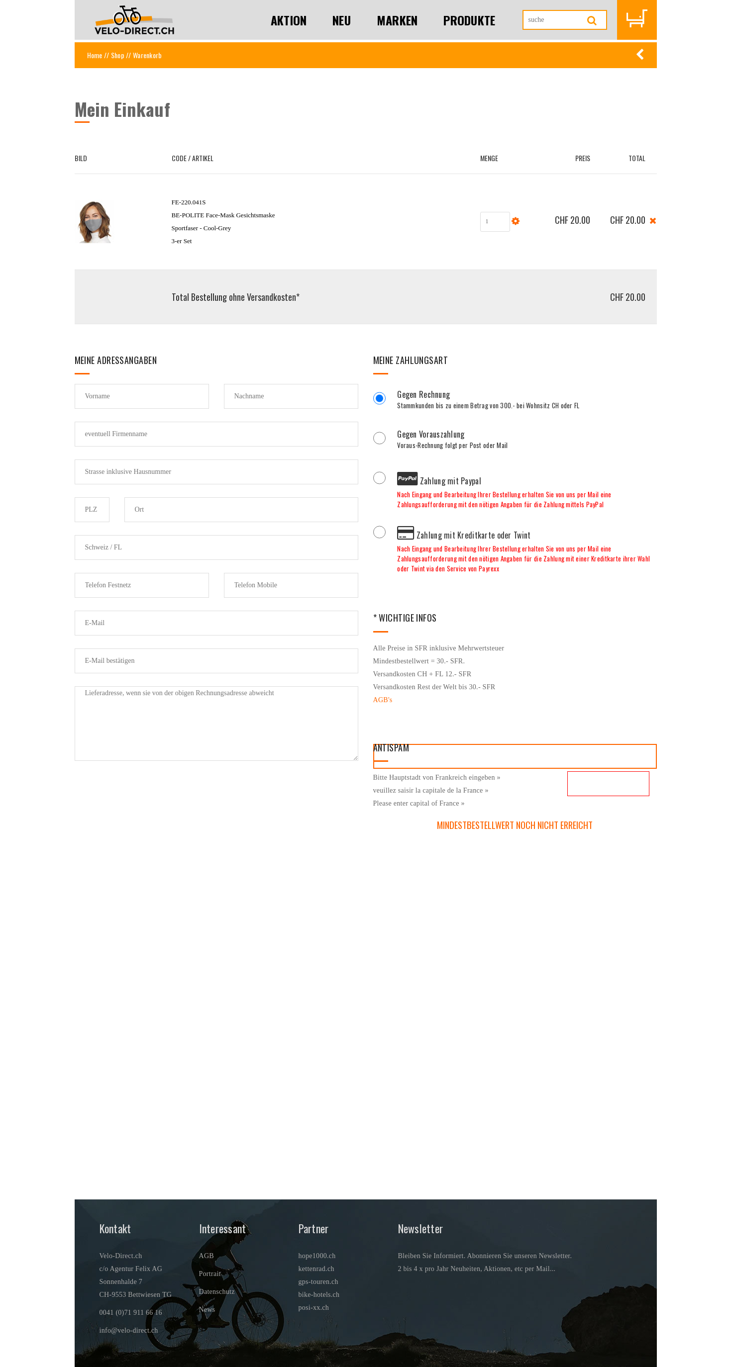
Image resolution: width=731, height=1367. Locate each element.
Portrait (210, 1273)
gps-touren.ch (318, 1281)
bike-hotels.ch (319, 1294)
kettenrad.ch (316, 1269)
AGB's (383, 700)
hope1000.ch (317, 1256)
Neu (341, 20)
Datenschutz (217, 1291)
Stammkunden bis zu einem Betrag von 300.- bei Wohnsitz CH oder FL (526, 400)
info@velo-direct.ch (129, 1330)
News (207, 1309)
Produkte (469, 20)
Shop (117, 55)
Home (95, 55)
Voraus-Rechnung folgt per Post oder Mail (526, 440)
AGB (206, 1256)
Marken (397, 20)
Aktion (289, 20)
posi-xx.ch (314, 1307)
